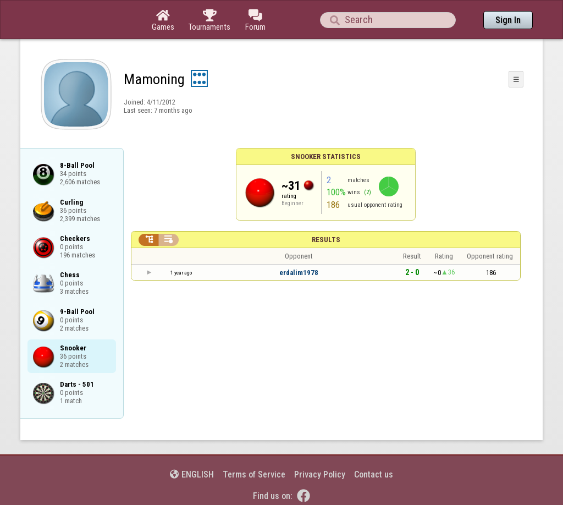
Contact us (373, 474)
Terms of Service (254, 474)
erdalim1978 (298, 272)
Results (326, 239)
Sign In (508, 20)
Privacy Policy (319, 474)
